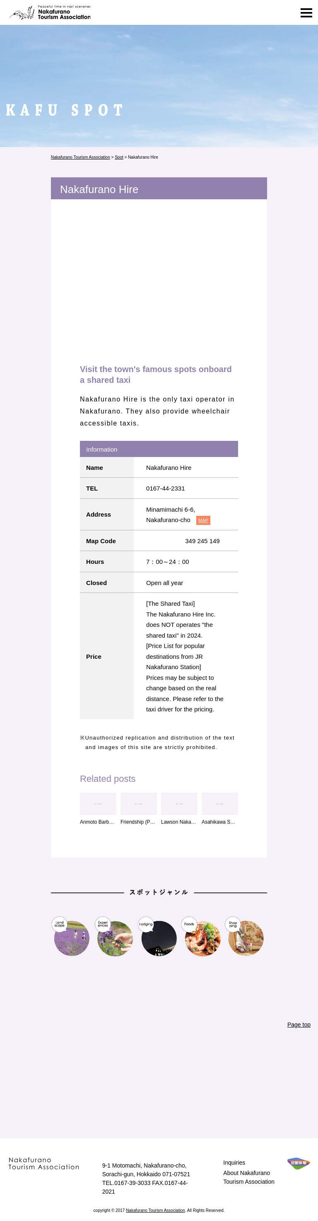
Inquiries (234, 1162)
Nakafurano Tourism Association (48, 13)
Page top (299, 1024)
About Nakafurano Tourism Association (249, 1177)
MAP (203, 520)
